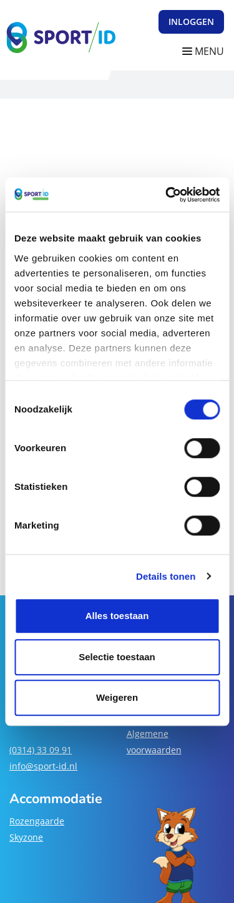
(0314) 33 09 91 (40, 750)
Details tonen (165, 576)
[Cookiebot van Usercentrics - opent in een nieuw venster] (167, 195)
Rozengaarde (36, 821)
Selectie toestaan (117, 657)
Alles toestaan (117, 615)
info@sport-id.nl (43, 766)
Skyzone (26, 837)
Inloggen (191, 21)
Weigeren (117, 697)
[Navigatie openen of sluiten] (205, 51)
